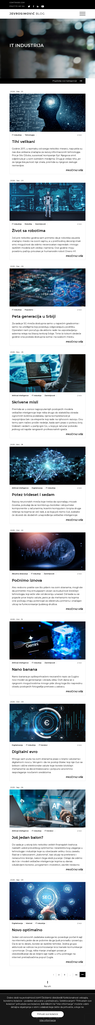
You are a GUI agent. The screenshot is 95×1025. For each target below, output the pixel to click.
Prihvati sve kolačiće (47, 1014)
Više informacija (47, 1020)
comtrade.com (17, 2)
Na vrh (47, 984)
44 (76, 975)
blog (27, 13)
